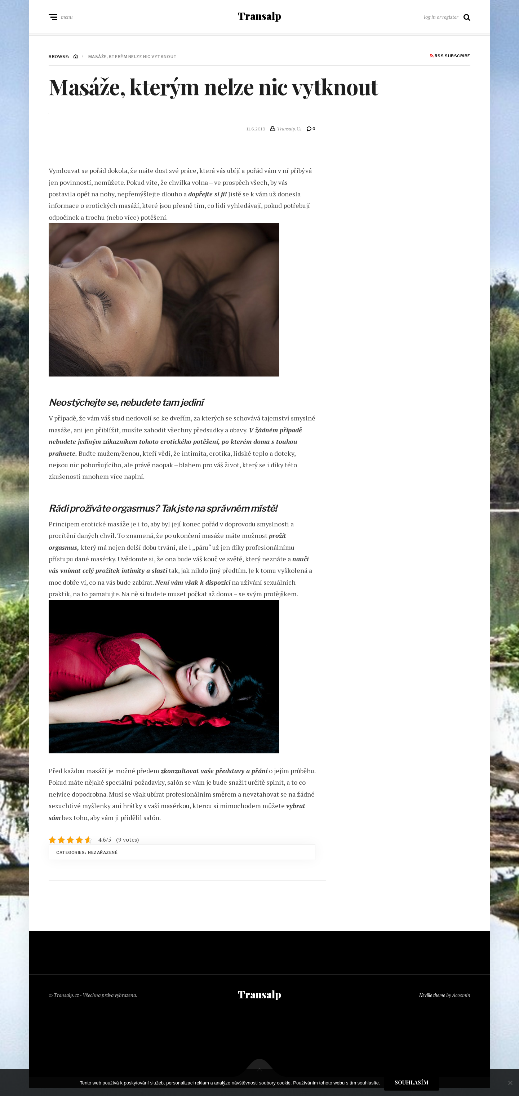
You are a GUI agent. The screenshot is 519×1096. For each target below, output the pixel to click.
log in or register (441, 18)
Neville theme (431, 1001)
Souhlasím (412, 1082)
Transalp (259, 18)
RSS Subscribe (450, 60)
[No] (510, 1082)
